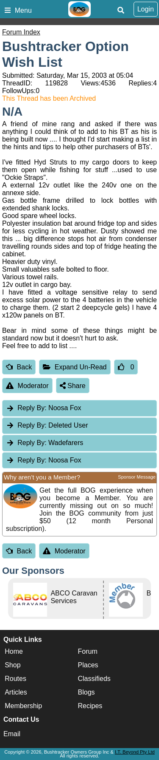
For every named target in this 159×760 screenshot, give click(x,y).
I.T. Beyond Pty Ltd (135, 751)
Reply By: (31, 407)
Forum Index (21, 32)
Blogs (86, 692)
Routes (15, 679)
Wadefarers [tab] (44, 442)
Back (19, 367)
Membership (23, 706)
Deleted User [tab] (47, 425)
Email (11, 733)
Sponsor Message (137, 476)
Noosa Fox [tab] (43, 407)
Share (73, 385)
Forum (88, 651)
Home (14, 651)
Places (88, 665)
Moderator (27, 385)
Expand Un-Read (74, 367)
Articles (16, 692)
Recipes (90, 706)
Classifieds (94, 679)
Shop (12, 665)
